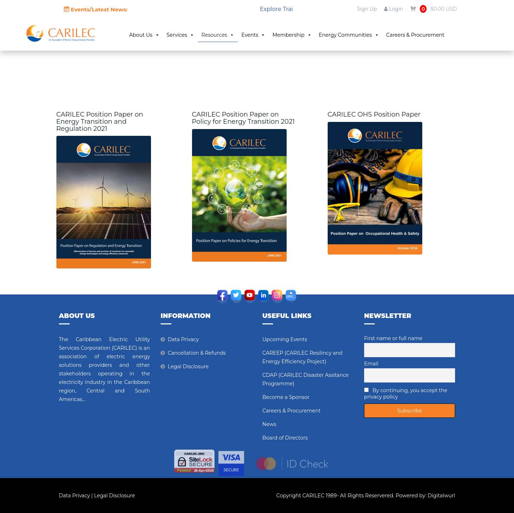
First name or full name (393, 338)
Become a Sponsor (285, 397)
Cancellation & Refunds (197, 353)
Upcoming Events (284, 339)
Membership (292, 35)
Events (253, 35)
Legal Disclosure (188, 366)
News (269, 424)
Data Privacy (183, 339)
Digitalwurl (441, 495)
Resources (217, 35)
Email (371, 363)
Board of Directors (285, 438)
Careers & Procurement (415, 35)
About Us (144, 35)
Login (393, 9)
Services (180, 35)
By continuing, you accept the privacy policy (405, 393)
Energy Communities (349, 35)
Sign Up (367, 9)
